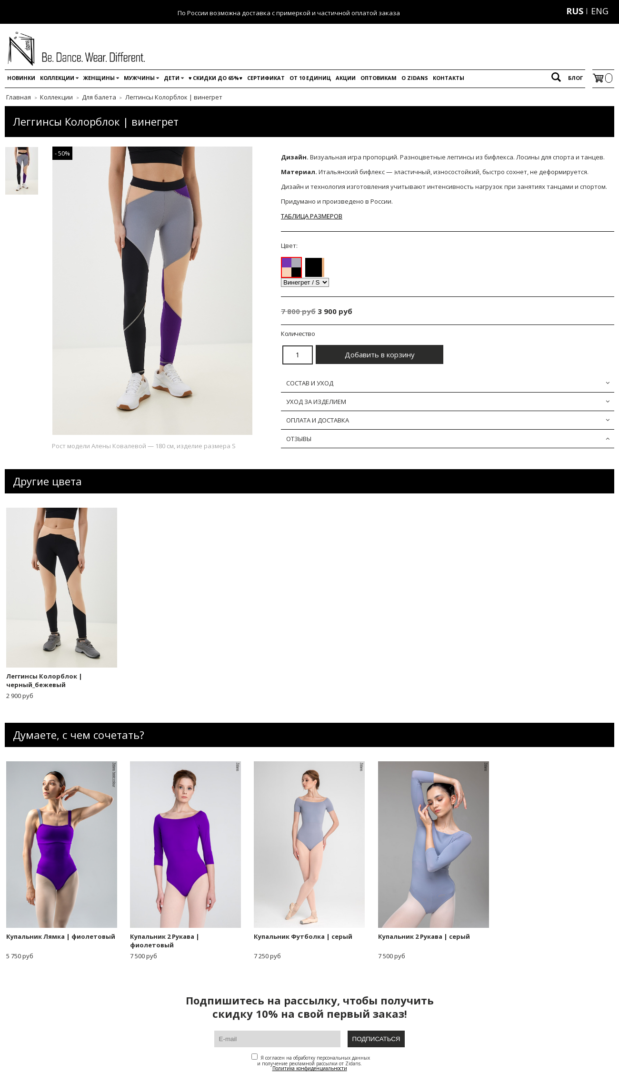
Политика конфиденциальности (309, 1068)
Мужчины (139, 77)
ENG (600, 11)
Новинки (21, 77)
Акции (346, 77)
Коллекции (57, 77)
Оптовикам (378, 77)
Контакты (448, 77)
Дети (172, 77)
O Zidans (414, 77)
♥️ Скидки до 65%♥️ (215, 77)
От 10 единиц (310, 77)
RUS (574, 11)
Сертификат (266, 77)
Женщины (99, 77)
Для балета (99, 97)
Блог (575, 77)
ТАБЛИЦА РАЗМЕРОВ (311, 216)
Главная (18, 97)
